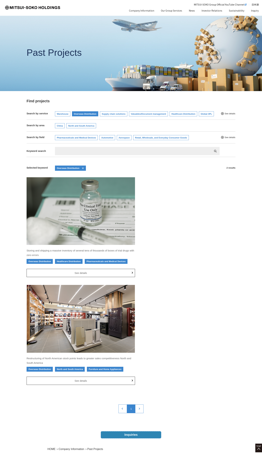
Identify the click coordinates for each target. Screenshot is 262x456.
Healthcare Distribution (183, 114)
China (60, 126)
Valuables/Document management (148, 114)
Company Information (71, 323)
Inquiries (131, 308)
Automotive (107, 137)
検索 (215, 151)
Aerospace (124, 137)
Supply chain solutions (113, 114)
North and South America (81, 126)
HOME (51, 323)
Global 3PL (206, 114)
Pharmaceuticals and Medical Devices (76, 137)
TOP (258, 439)
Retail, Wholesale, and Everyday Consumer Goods (161, 137)
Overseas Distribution (85, 114)
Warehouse (63, 114)
